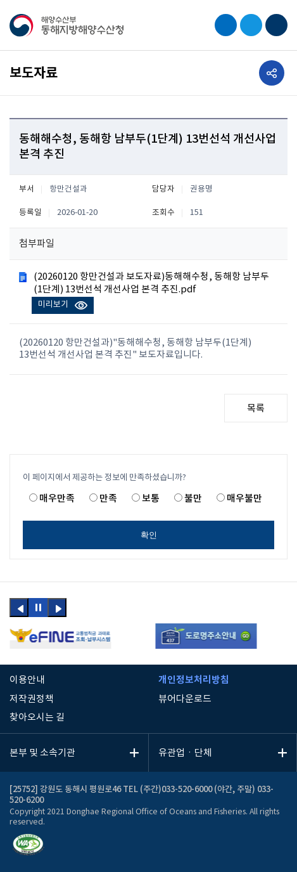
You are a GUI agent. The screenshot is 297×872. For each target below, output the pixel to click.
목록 (256, 408)
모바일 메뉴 (276, 25)
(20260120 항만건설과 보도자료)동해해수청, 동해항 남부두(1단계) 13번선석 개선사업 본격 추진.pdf (151, 282)
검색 (226, 25)
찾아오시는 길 (37, 717)
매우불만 (244, 498)
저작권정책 (31, 699)
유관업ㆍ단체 (185, 753)
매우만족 (57, 498)
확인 (149, 535)
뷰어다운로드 (185, 699)
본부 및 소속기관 (42, 753)
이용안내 (27, 680)
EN (251, 25)
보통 (151, 498)
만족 (108, 498)
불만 (193, 498)
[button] (18, 607)
